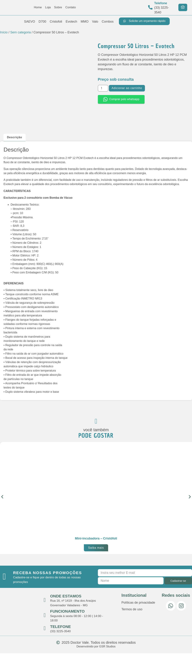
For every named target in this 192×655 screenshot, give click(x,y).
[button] (2, 498)
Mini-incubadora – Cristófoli (96, 540)
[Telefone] (150, 7)
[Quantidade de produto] (103, 88)
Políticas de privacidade (138, 604)
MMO (84, 21)
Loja (47, 7)
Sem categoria (20, 32)
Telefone (160, 3)
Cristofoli (56, 21)
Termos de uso (131, 611)
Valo (95, 21)
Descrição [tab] (14, 137)
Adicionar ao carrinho (127, 88)
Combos (108, 21)
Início (4, 32)
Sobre (58, 7)
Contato (71, 7)
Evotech (71, 21)
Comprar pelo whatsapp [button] (121, 99)
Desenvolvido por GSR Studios (96, 648)
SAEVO (29, 21)
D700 (42, 21)
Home (36, 7)
